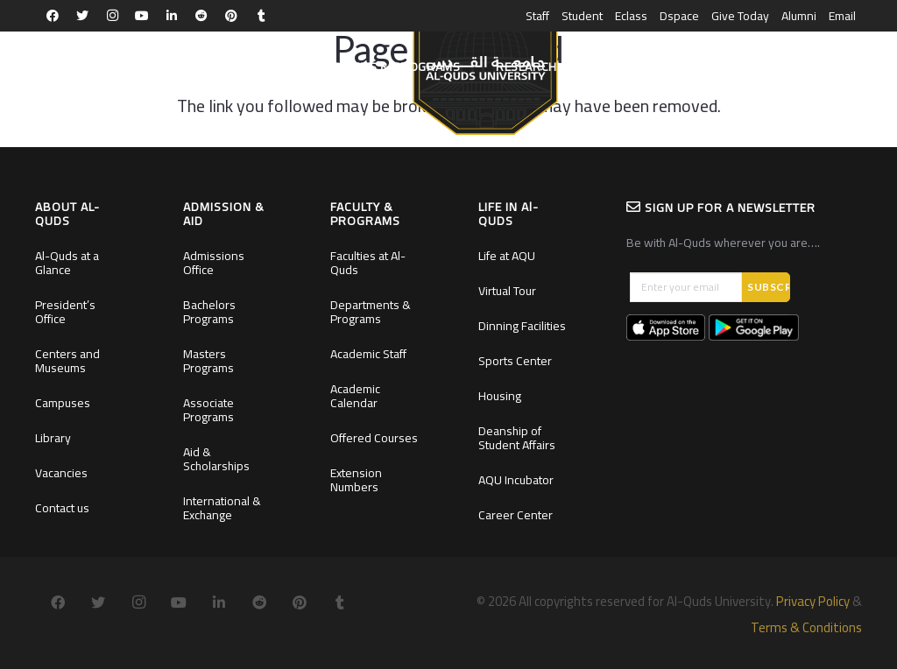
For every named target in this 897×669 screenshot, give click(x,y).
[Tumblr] (261, 16)
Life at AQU (506, 255)
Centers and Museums (67, 360)
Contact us (62, 507)
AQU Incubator (516, 479)
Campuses (62, 402)
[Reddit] (201, 16)
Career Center (515, 515)
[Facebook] (52, 16)
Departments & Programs (370, 311)
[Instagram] (112, 16)
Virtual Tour (507, 290)
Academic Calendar (355, 395)
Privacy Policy (813, 601)
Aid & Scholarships (216, 458)
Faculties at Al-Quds (368, 262)
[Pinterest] (231, 16)
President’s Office (65, 311)
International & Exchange (222, 507)
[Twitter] (82, 16)
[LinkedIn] (171, 16)
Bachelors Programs (209, 311)
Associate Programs (208, 409)
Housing (499, 395)
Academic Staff (368, 353)
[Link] (485, 75)
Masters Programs (208, 360)
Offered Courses (374, 437)
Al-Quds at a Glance (67, 262)
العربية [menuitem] (843, 66)
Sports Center (515, 360)
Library (53, 437)
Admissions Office (213, 262)
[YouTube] (142, 16)
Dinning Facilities (522, 325)
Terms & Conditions (806, 627)
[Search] (796, 67)
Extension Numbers (356, 479)
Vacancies (61, 472)
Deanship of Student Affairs (516, 437)
